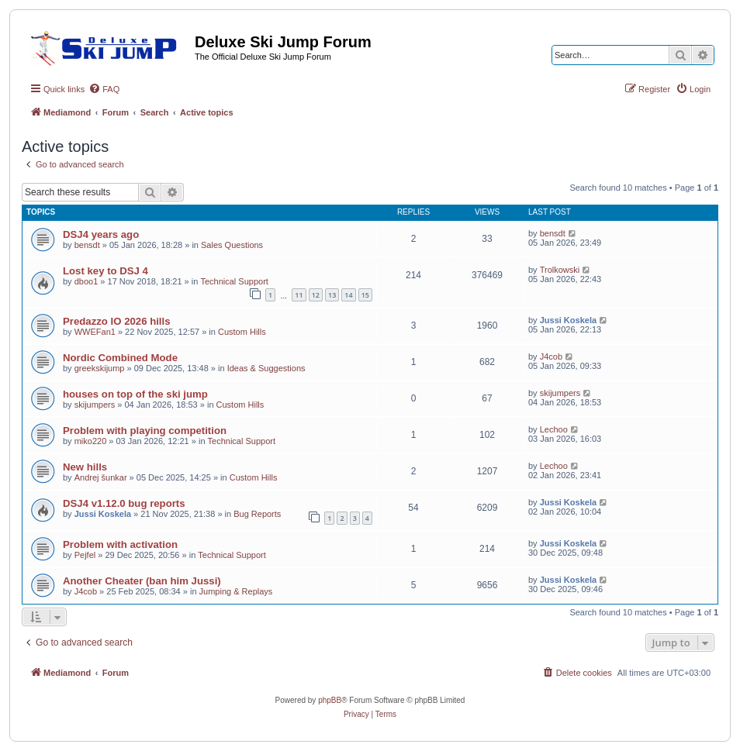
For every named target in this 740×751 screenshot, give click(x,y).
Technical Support (234, 281)
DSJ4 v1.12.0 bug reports (124, 503)
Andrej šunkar (100, 477)
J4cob (551, 356)
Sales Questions (232, 245)
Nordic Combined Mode (120, 357)
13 (332, 295)
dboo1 (86, 281)
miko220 (90, 441)
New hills (85, 467)
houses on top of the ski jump (135, 394)
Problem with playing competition (144, 430)
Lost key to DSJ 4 (105, 271)
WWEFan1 (95, 331)
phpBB (329, 700)
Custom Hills (242, 331)
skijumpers (95, 404)
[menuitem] (103, 89)
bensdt (87, 245)
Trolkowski (560, 269)
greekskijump (99, 368)
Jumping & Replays (236, 591)
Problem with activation (120, 544)
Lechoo (554, 429)
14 (348, 295)
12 (316, 295)
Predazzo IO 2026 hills (117, 321)
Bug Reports (257, 513)
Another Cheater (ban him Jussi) (142, 581)
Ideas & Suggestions (266, 368)
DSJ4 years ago (101, 234)
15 (365, 295)
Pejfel (85, 555)
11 (299, 295)
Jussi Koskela (568, 320)
